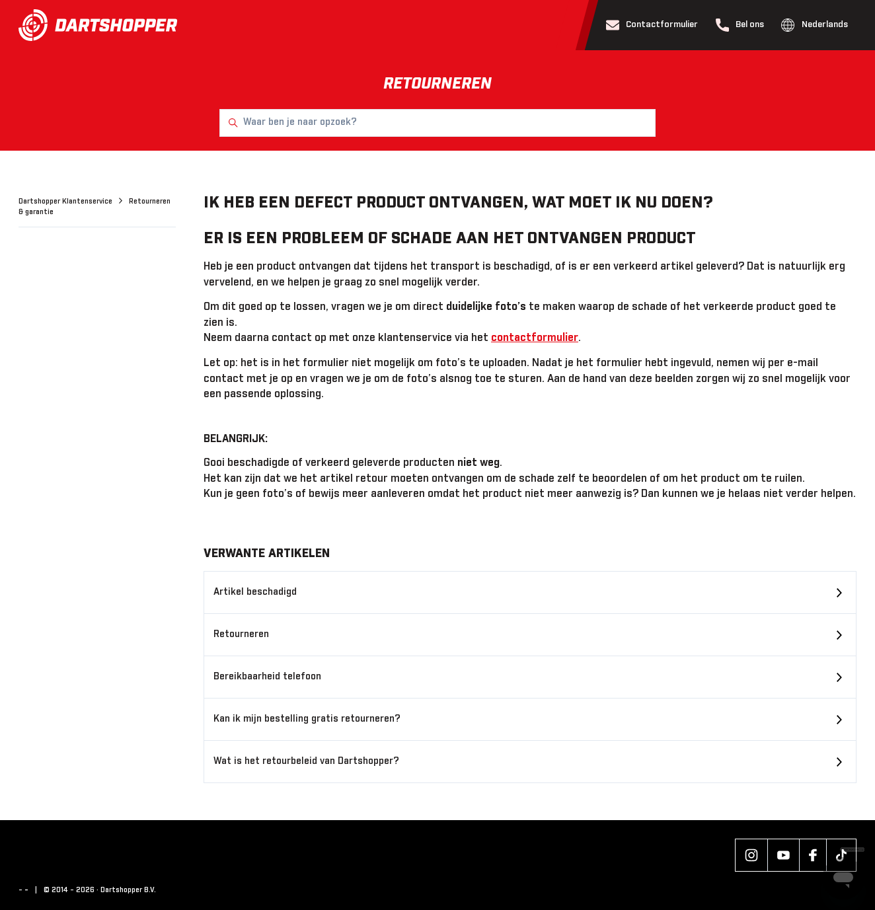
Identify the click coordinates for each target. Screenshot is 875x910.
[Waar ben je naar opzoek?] (437, 123)
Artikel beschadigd (255, 592)
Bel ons (740, 25)
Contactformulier (652, 25)
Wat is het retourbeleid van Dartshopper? (306, 761)
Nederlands (814, 25)
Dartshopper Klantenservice (66, 201)
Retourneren (241, 634)
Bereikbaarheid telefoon (267, 676)
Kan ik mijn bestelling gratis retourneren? (306, 719)
